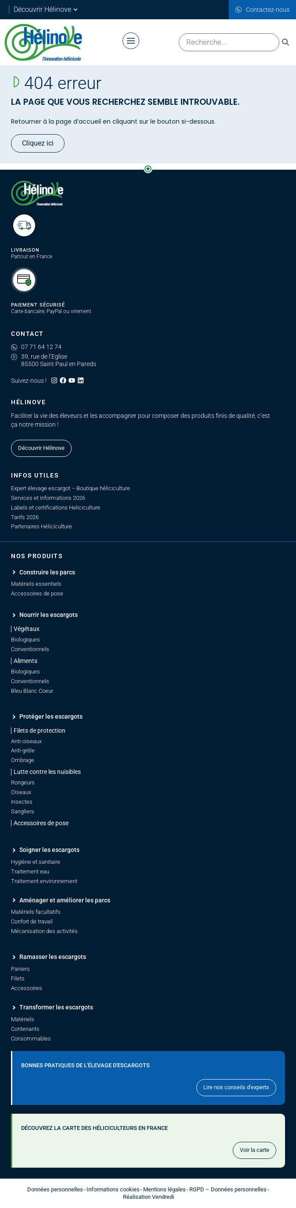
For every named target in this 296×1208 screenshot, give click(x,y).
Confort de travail (32, 921)
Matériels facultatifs (36, 912)
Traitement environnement (44, 881)
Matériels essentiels (36, 584)
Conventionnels (30, 649)
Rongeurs (23, 782)
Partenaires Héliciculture (41, 526)
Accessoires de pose (37, 593)
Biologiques (25, 639)
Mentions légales (164, 1189)
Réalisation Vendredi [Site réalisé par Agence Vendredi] (148, 1197)
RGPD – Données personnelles (228, 1189)
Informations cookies (113, 1189)
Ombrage (22, 760)
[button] (38, 730)
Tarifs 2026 (25, 517)
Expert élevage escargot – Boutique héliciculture (70, 488)
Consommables (31, 1038)
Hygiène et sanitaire (35, 862)
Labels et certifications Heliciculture (55, 507)
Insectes (21, 801)
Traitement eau (30, 871)
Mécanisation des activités (44, 931)
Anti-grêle (23, 750)
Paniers (20, 969)
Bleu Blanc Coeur (32, 691)
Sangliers (22, 811)
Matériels (22, 1019)
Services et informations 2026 (48, 498)
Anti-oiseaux (26, 741)
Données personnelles (55, 1189)
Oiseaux (21, 792)
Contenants (25, 1029)
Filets (18, 978)
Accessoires (26, 988)
